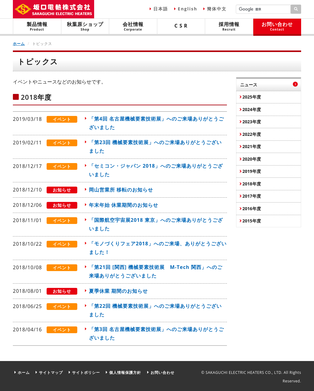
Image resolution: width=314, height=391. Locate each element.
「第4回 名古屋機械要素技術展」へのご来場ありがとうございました (156, 123)
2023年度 (252, 122)
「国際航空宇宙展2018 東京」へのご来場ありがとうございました (156, 224)
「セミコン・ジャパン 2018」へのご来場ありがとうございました (156, 170)
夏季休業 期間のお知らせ (118, 290)
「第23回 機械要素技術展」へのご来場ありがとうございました (155, 147)
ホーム (19, 43)
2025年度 (252, 97)
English (187, 9)
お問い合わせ (277, 26)
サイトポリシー (86, 371)
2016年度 (252, 208)
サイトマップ (51, 371)
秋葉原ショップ (85, 26)
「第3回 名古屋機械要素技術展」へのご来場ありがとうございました (156, 333)
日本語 (160, 9)
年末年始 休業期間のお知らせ (123, 204)
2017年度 (252, 196)
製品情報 (37, 26)
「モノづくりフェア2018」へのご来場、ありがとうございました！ (158, 247)
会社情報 (133, 26)
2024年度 (252, 109)
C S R (181, 25)
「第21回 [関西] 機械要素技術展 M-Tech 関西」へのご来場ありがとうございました (155, 271)
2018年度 (252, 184)
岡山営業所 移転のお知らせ (121, 189)
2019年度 (252, 171)
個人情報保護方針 (125, 371)
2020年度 (252, 159)
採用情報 (229, 26)
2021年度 (252, 146)
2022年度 (252, 134)
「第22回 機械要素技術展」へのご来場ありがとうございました (155, 309)
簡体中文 (217, 9)
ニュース (248, 85)
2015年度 (252, 221)
